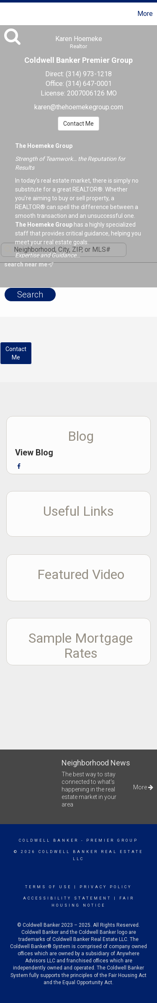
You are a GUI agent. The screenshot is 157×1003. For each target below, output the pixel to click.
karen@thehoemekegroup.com (78, 107)
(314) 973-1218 (89, 74)
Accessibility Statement (67, 898)
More (145, 14)
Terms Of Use (48, 887)
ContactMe (15, 353)
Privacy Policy (106, 887)
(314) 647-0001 (89, 84)
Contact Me (78, 123)
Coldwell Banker (49, 840)
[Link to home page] (7, 14)
